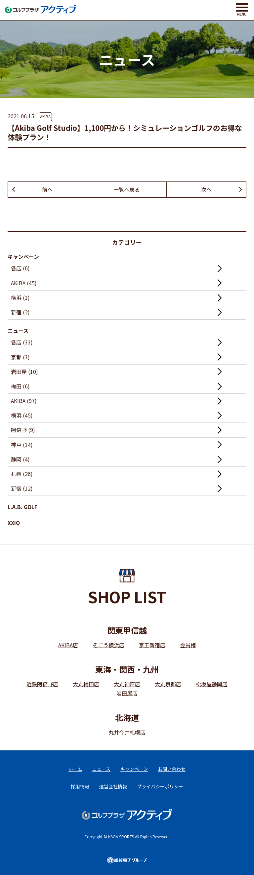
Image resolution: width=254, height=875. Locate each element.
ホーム (75, 769)
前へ (47, 189)
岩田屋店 (127, 693)
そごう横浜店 (108, 645)
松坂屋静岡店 (212, 684)
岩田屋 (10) (24, 372)
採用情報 (80, 786)
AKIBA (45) (24, 283)
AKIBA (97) (24, 401)
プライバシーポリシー (160, 786)
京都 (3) (20, 357)
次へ (206, 189)
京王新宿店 (152, 645)
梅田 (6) (20, 386)
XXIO (14, 523)
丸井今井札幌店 (127, 732)
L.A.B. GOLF (22, 507)
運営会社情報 (113, 786)
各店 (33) (22, 342)
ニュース (18, 331)
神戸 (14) (22, 445)
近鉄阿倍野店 (42, 684)
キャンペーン (23, 256)
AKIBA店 (68, 645)
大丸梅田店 (86, 684)
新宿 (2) (20, 312)
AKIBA (45, 116)
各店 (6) (20, 268)
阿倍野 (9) (23, 430)
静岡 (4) (20, 459)
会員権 (188, 645)
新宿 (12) (22, 488)
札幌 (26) (22, 474)
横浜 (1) (20, 297)
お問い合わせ (172, 769)
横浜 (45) (22, 415)
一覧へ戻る (126, 189)
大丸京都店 (168, 684)
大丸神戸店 (127, 684)
